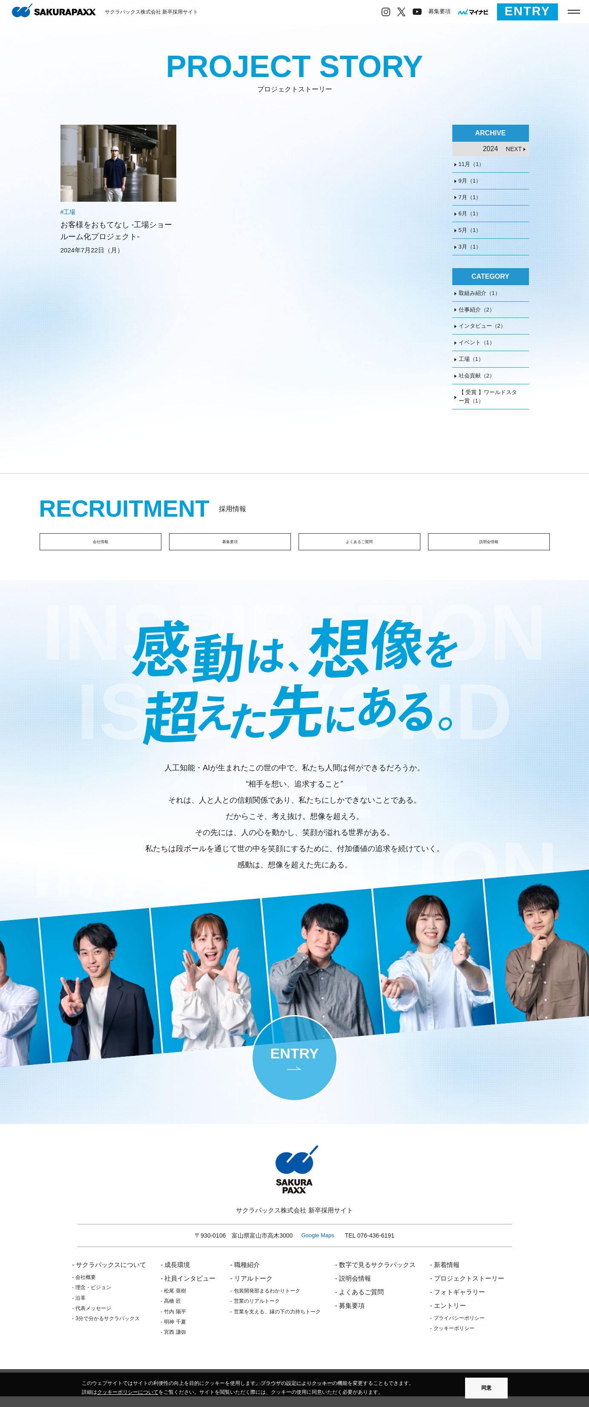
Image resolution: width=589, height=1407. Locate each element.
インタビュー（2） (482, 326)
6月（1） (470, 213)
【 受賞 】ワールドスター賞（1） (488, 396)
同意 (486, 1388)
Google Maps (317, 1245)
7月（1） (470, 197)
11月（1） (472, 164)
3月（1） (470, 246)
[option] (159, 990)
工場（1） (471, 359)
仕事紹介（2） (477, 309)
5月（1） (470, 230)
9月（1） (470, 180)
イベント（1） (477, 342)
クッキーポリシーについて (127, 1392)
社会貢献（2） (477, 375)
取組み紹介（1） (479, 293)
